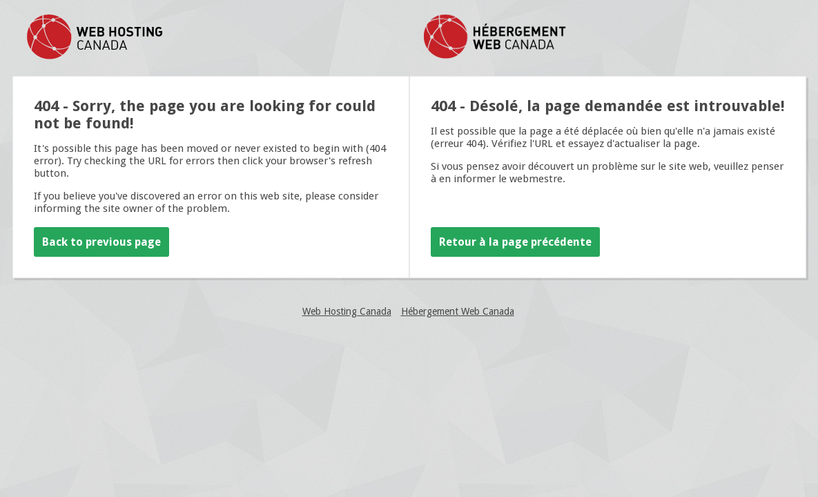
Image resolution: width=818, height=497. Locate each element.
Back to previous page (101, 241)
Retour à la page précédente (515, 241)
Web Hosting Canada (346, 311)
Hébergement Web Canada (457, 311)
